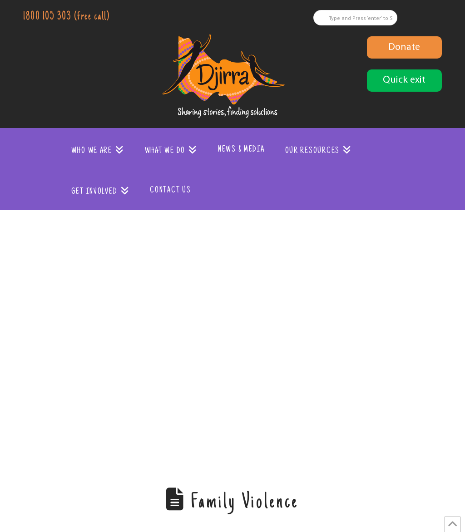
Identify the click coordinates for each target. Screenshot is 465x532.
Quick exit (404, 80)
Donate (404, 47)
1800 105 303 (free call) (66, 17)
